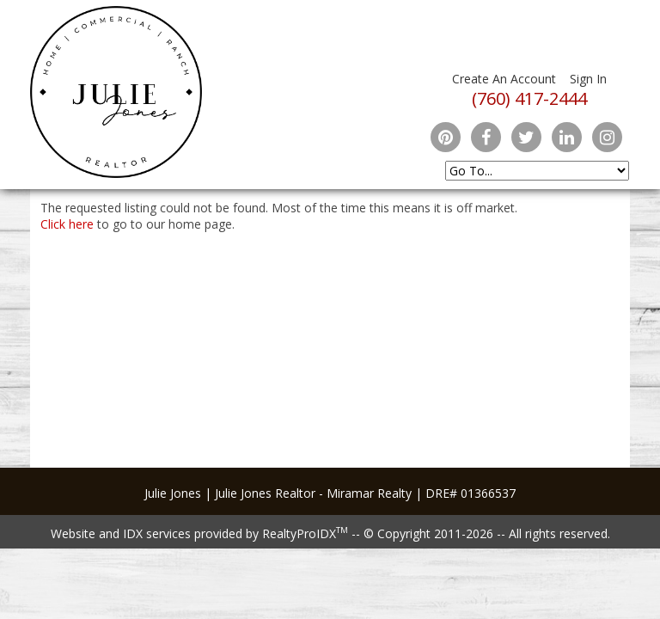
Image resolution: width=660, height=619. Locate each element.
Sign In (588, 78)
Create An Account (504, 78)
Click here (67, 224)
